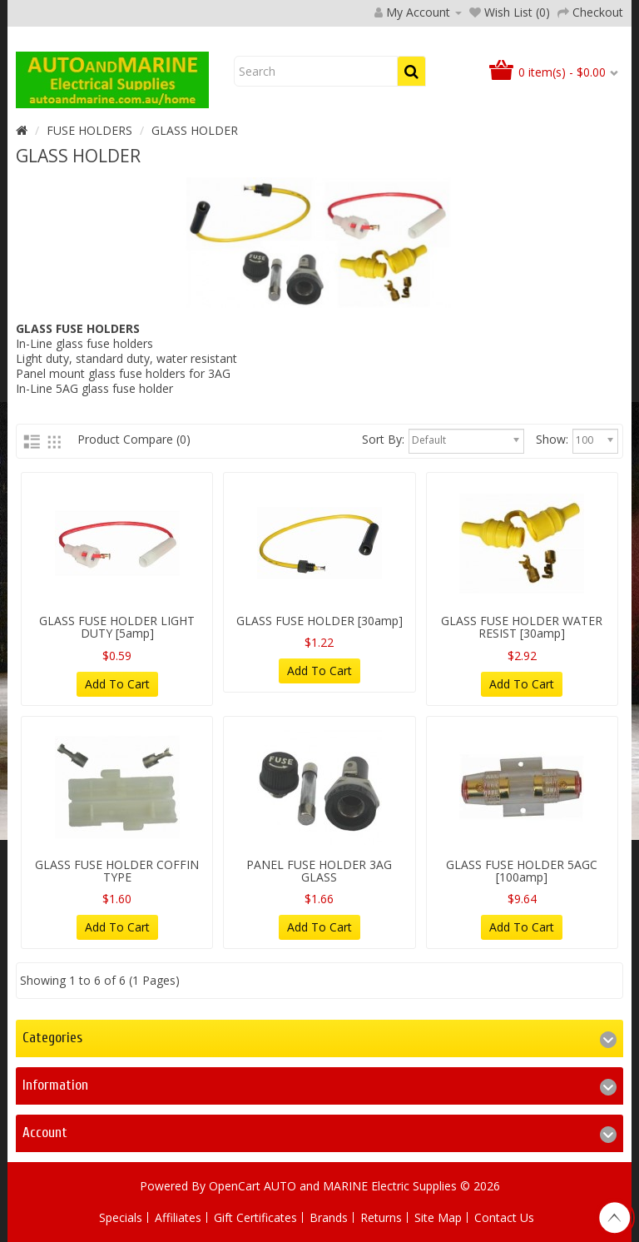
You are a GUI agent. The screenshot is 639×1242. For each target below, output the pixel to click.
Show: (552, 439)
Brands (329, 1217)
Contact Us (504, 1217)
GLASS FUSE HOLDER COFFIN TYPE (117, 871)
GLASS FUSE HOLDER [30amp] (319, 620)
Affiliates (178, 1217)
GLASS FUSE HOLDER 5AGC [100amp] (521, 871)
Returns (381, 1217)
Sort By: (383, 439)
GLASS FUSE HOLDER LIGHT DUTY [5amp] (117, 627)
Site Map (438, 1217)
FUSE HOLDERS (89, 130)
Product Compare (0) (134, 439)
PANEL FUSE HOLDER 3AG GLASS (319, 871)
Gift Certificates (255, 1217)
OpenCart (234, 1186)
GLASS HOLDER (194, 130)
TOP (614, 1218)
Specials (120, 1217)
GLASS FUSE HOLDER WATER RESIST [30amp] (521, 627)
